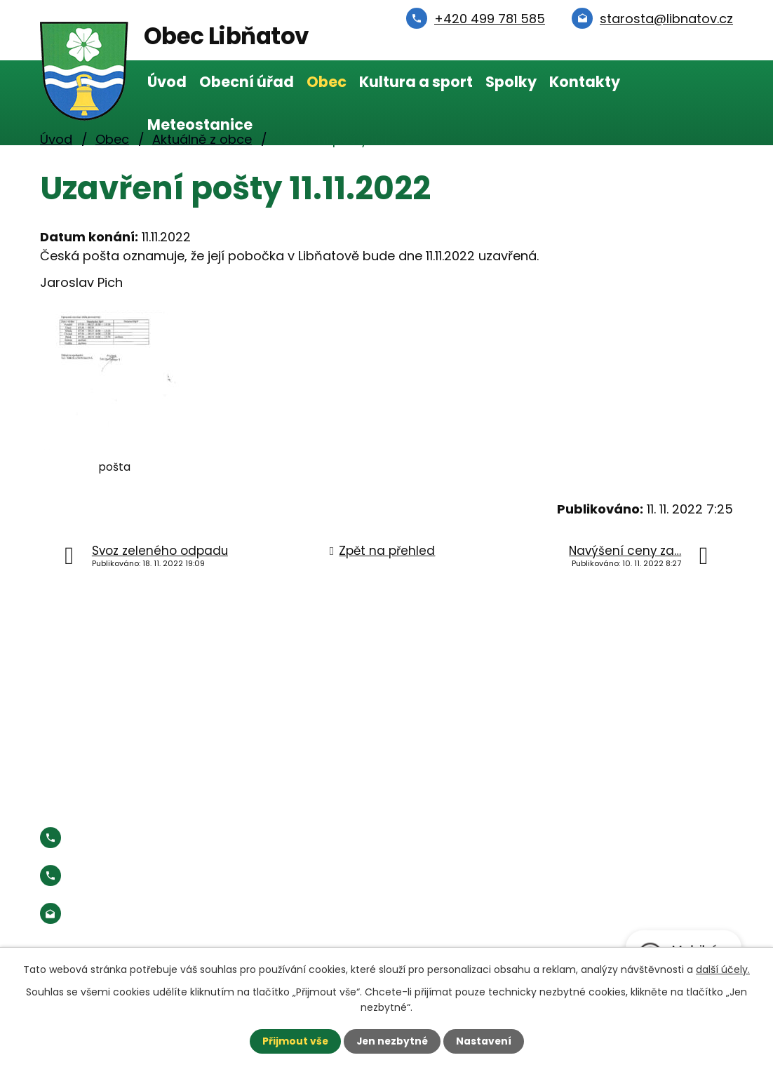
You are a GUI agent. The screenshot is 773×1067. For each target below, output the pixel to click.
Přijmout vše (293, 1041)
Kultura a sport (416, 82)
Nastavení (485, 1041)
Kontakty (584, 82)
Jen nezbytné (392, 1041)
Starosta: (155, 876)
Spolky (511, 82)
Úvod (167, 82)
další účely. (723, 969)
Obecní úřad (246, 82)
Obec (327, 82)
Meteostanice (200, 124)
